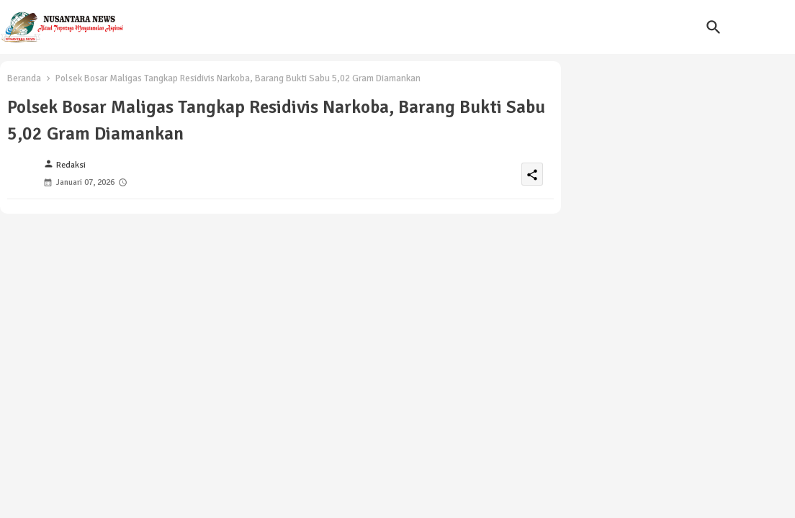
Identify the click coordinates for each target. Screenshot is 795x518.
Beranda (24, 78)
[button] (713, 27)
